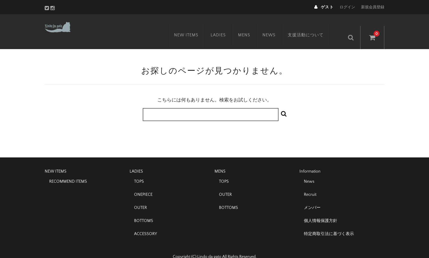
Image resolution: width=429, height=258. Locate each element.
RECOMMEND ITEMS (68, 170)
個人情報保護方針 (320, 209)
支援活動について (312, 26)
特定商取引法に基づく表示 (329, 223)
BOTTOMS (143, 209)
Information (310, 160)
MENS (251, 26)
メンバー (312, 196)
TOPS (139, 170)
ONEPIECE (143, 183)
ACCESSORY (145, 223)
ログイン (347, 7)
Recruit (310, 183)
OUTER (140, 196)
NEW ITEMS (193, 26)
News (309, 170)
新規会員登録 (372, 7)
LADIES (225, 26)
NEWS (275, 26)
